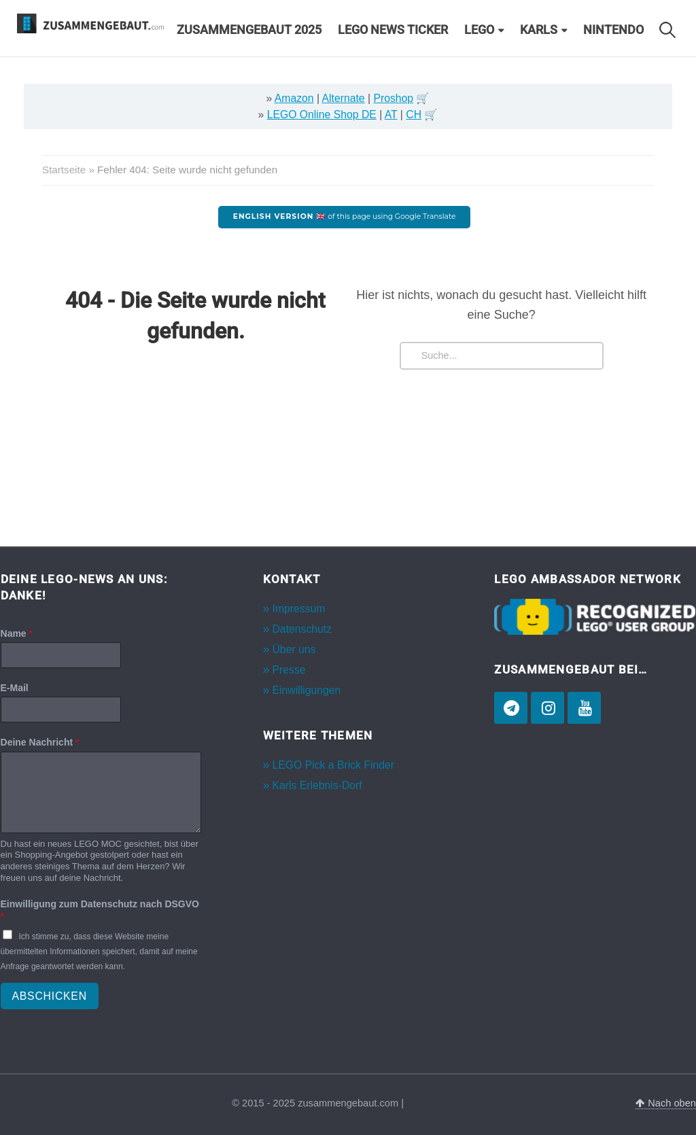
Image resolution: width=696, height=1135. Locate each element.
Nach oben (666, 1103)
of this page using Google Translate (344, 216)
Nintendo (613, 30)
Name (17, 633)
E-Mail (15, 687)
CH (413, 114)
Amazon (294, 98)
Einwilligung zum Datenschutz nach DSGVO (100, 910)
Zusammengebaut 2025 (249, 30)
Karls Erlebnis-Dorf (317, 785)
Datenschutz (302, 629)
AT (391, 114)
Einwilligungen (307, 690)
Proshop (393, 98)
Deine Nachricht (40, 742)
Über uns (294, 649)
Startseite (64, 169)
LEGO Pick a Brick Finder (333, 765)
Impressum (299, 608)
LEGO (479, 30)
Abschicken (49, 996)
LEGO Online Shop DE (322, 114)
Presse (289, 670)
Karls (538, 30)
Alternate (343, 98)
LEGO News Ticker (393, 30)
